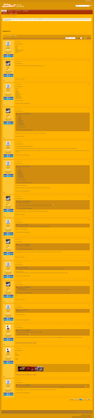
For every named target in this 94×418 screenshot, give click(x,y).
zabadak (8, 330)
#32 (89, 61)
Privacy (85, 411)
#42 (89, 305)
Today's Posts (17, 11)
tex (8, 66)
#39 (89, 239)
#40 (89, 262)
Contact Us (80, 411)
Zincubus (8, 89)
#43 (89, 325)
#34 (89, 108)
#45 (89, 380)
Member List (11, 13)
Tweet (8, 56)
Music (10, 15)
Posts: (7, 52)
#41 (89, 282)
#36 (89, 161)
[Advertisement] (47, 26)
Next (89, 399)
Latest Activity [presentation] (9, 35)
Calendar (16, 13)
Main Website (25, 11)
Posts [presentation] (5, 35)
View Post (29, 113)
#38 (89, 219)
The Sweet (30, 332)
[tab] (4, 36)
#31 (89, 41)
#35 (89, 141)
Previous (71, 399)
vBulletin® (86, 415)
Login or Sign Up (88, 0)
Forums (4, 11)
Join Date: (6, 51)
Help (76, 411)
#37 (89, 196)
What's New (10, 11)
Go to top (89, 411)
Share (8, 54)
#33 (89, 84)
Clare (8, 47)
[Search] (82, 6)
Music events (14, 15)
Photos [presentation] (15, 35)
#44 (89, 348)
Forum (6, 15)
